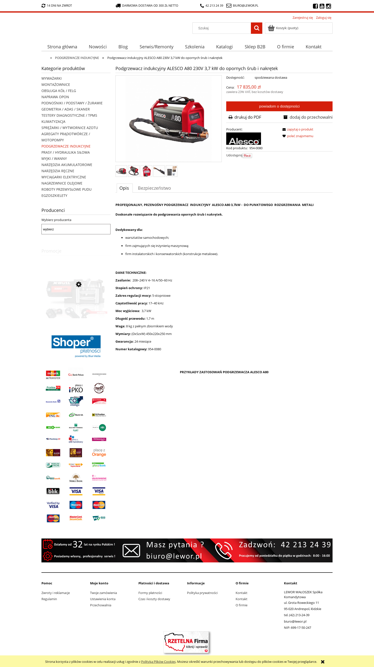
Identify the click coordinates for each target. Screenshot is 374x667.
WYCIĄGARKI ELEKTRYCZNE (63, 177)
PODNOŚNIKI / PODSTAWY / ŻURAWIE (72, 103)
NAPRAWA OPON (55, 96)
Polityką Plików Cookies (158, 661)
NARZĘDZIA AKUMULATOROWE (66, 164)
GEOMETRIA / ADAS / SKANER (65, 109)
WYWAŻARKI (51, 78)
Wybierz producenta (56, 220)
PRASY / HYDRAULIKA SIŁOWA (65, 152)
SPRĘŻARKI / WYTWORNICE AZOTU (69, 127)
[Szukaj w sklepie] (223, 28)
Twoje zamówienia (103, 593)
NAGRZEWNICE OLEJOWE (61, 183)
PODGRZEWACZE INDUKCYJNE (66, 146)
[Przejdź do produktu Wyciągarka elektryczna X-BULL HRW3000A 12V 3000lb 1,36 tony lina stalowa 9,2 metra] (76, 306)
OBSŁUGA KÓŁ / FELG (58, 90)
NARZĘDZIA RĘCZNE (57, 170)
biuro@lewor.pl (245, 5)
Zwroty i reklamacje (55, 593)
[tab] (124, 188)
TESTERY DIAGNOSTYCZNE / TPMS (69, 115)
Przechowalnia (100, 605)
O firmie (241, 605)
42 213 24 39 (211, 5)
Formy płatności (150, 593)
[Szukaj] (256, 28)
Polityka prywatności (202, 593)
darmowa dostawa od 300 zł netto (147, 5)
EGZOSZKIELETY (54, 195)
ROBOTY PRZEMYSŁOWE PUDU (66, 189)
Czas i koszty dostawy (154, 599)
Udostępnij (234, 155)
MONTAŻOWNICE (55, 84)
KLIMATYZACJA (53, 121)
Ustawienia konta (102, 599)
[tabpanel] (224, 348)
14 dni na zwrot (56, 5)
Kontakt (241, 593)
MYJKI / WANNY (54, 158)
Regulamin (49, 599)
